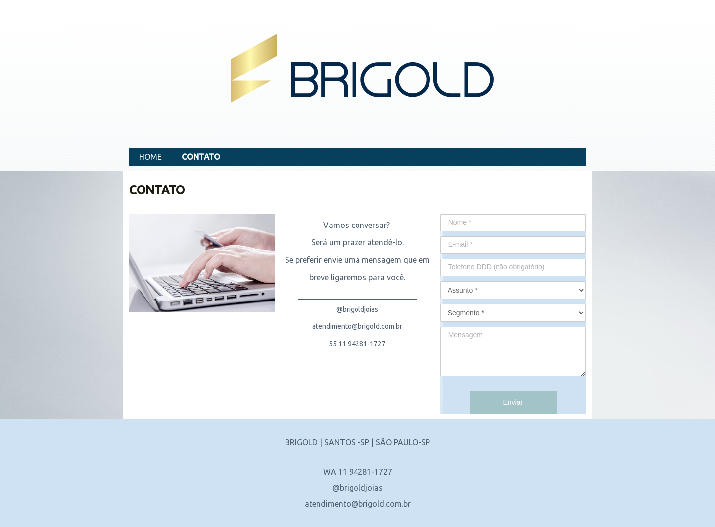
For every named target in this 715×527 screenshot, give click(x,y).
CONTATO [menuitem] (201, 156)
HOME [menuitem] (150, 156)
